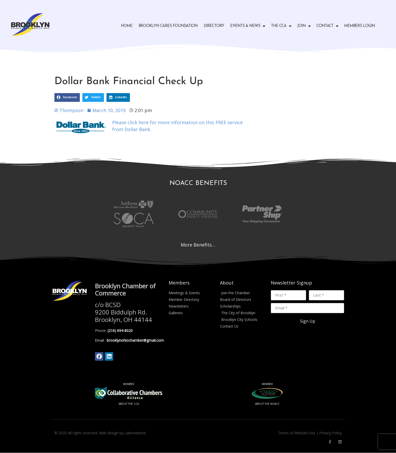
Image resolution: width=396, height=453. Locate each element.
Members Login (359, 26)
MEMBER (128, 384)
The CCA (281, 26)
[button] (67, 97)
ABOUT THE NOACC (267, 404)
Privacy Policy (330, 433)
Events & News (247, 26)
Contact (327, 26)
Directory (214, 26)
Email (99, 340)
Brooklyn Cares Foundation (168, 26)
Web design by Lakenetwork (122, 433)
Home (126, 26)
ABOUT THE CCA (129, 404)
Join (303, 26)
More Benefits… (198, 245)
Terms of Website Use (296, 433)
